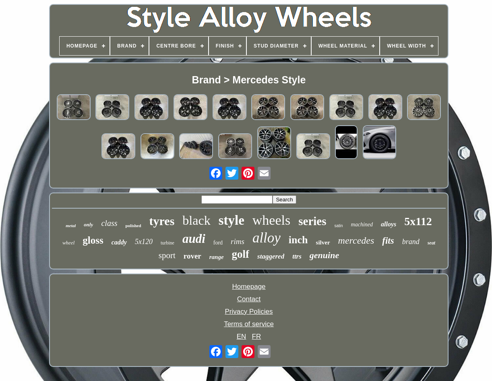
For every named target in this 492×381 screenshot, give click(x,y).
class (109, 223)
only (88, 225)
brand (411, 242)
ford (218, 243)
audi (193, 239)
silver (323, 242)
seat (431, 243)
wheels (271, 220)
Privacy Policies (249, 311)
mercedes (356, 240)
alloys (388, 224)
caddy (119, 242)
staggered (270, 256)
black (196, 220)
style (231, 220)
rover (192, 256)
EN (241, 336)
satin (338, 226)
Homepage (248, 286)
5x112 (418, 221)
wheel (68, 243)
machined (362, 225)
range (216, 257)
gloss (93, 240)
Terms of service (249, 324)
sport (167, 255)
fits (388, 241)
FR (256, 336)
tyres (162, 221)
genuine (324, 255)
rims (237, 241)
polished (133, 225)
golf (241, 254)
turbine (167, 243)
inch (298, 240)
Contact (249, 299)
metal (71, 225)
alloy (266, 238)
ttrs (297, 256)
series (312, 221)
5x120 (144, 242)
